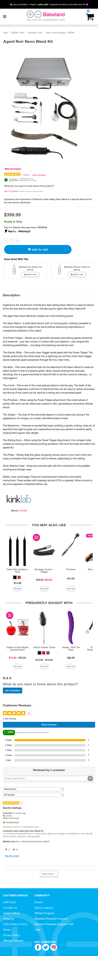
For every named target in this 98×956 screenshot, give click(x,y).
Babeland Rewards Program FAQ (54, 924)
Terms (6, 929)
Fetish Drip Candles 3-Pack (18, 570)
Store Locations (44, 907)
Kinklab (23, 510)
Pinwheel (70, 569)
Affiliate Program (44, 913)
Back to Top (48, 874)
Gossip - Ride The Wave (71, 648)
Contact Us (10, 907)
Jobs (37, 929)
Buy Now (17, 588)
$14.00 (71, 578)
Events (39, 902)
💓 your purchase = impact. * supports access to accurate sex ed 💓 (49, 4)
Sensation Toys (35, 32)
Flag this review (12, 856)
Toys (5, 32)
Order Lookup (11, 913)
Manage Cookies (13, 940)
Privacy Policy (11, 935)
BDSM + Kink (18, 32)
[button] (15, 577)
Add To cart (38, 249)
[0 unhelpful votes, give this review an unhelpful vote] (15, 850)
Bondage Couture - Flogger (44, 570)
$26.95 (71, 657)
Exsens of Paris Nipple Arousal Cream (17, 648)
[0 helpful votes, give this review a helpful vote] (7, 850)
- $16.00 (17, 657)
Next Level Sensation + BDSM (60, 32)
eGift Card (9, 902)
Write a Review (39, 175)
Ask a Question (11, 191)
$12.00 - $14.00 (44, 659)
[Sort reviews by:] (33, 789)
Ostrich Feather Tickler (44, 647)
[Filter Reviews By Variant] (33, 795)
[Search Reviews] (49, 778)
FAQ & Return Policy (15, 924)
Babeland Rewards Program (51, 918)
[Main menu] (4, 16)
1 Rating (25, 175)
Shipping (8, 918)
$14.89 (17, 583)
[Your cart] (90, 16)
